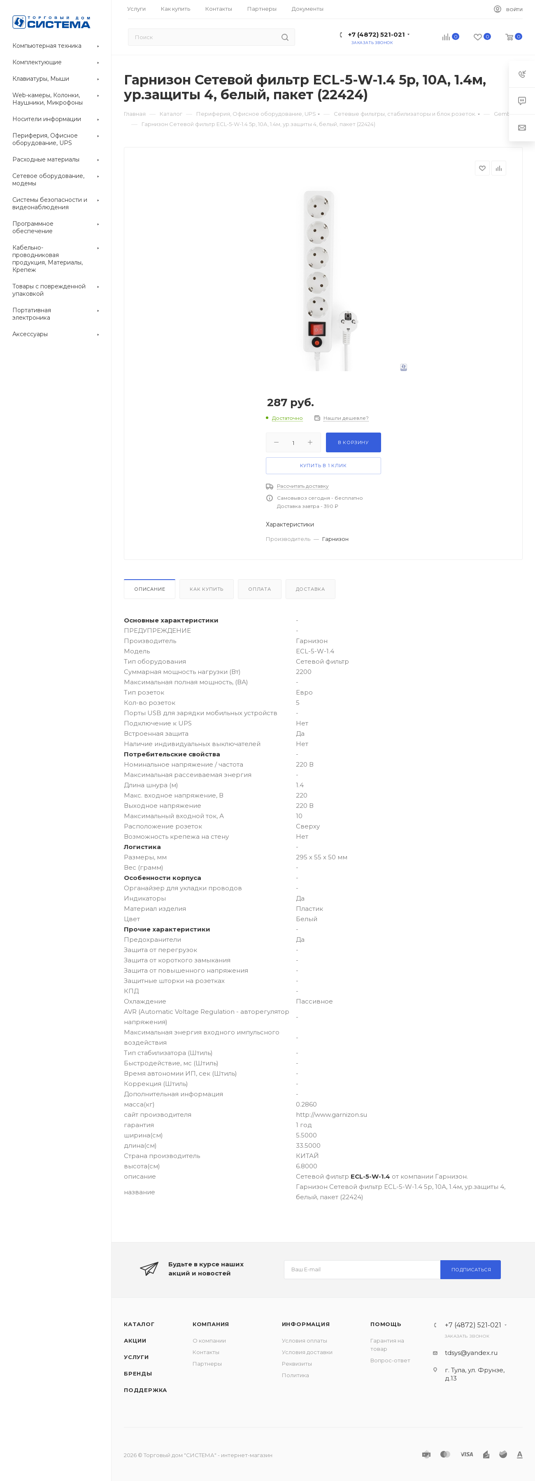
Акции (135, 1340)
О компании (209, 1340)
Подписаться (471, 1270)
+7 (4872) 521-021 (376, 34)
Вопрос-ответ (390, 1360)
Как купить (206, 589)
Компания (211, 1324)
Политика (295, 1375)
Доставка (310, 589)
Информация (306, 1324)
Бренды (138, 1373)
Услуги (136, 1357)
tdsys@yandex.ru (471, 1353)
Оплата (259, 589)
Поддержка (145, 1390)
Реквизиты (297, 1363)
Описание (149, 589)
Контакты (206, 1352)
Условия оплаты (304, 1340)
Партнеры (207, 1363)
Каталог (139, 1324)
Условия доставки (307, 1352)
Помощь (386, 1324)
